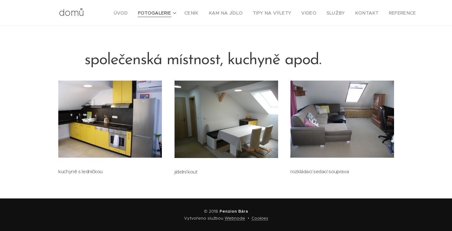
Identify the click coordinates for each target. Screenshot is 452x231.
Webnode (235, 218)
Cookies (259, 218)
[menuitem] (141, 13)
